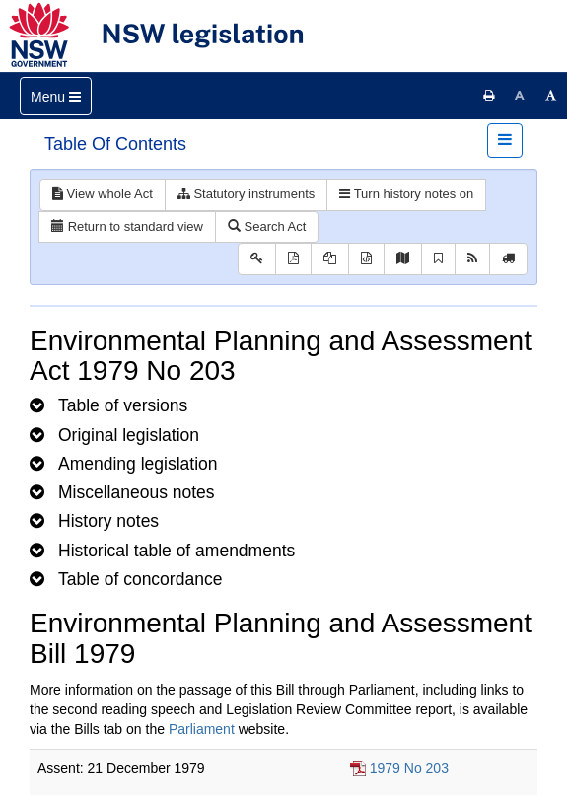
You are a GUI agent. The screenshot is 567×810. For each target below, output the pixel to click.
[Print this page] (489, 95)
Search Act (267, 226)
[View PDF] (293, 259)
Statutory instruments (246, 193)
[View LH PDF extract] (330, 259)
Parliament (202, 729)
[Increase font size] (551, 95)
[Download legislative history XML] (366, 259)
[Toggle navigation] (56, 96)
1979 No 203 (409, 767)
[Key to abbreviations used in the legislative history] (257, 259)
